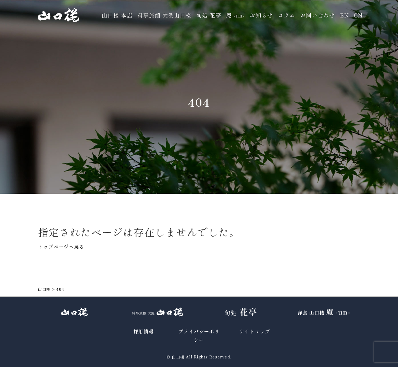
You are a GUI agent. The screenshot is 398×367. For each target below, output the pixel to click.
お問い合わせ (317, 15)
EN (344, 15)
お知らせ (261, 15)
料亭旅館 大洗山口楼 (164, 15)
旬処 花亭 (208, 15)
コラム (286, 15)
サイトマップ (254, 331)
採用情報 (143, 331)
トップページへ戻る (61, 246)
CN (358, 15)
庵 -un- (235, 15)
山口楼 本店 (117, 15)
